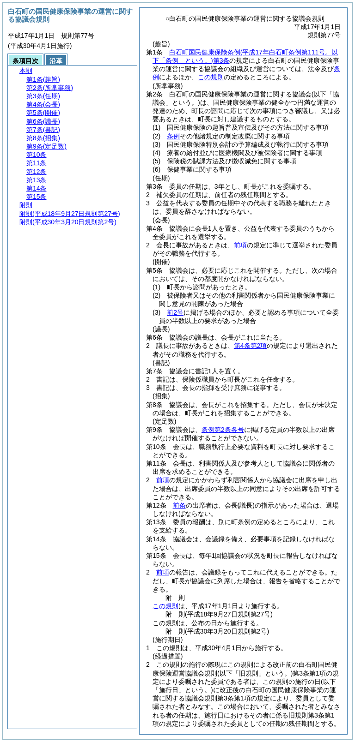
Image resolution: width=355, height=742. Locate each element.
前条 (179, 505)
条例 (173, 136)
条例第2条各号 (223, 429)
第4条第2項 (250, 345)
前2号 (175, 312)
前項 (240, 245)
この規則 (211, 77)
